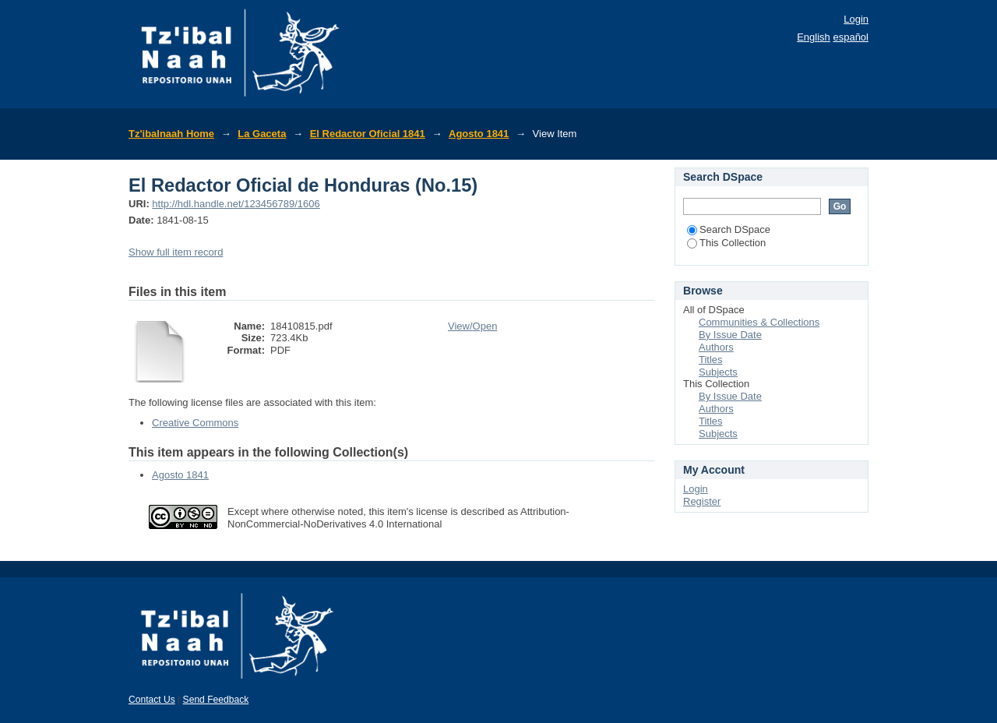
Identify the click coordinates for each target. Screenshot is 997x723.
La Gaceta (262, 133)
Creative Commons (195, 423)
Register (701, 501)
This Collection (726, 243)
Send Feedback (216, 699)
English (813, 37)
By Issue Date (730, 334)
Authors (716, 347)
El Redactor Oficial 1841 (367, 133)
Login (856, 19)
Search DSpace (728, 229)
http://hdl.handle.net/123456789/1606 (235, 204)
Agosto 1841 (479, 133)
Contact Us (152, 699)
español (850, 37)
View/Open (472, 326)
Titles (711, 359)
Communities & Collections (759, 322)
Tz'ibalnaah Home (171, 133)
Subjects (718, 372)
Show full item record (176, 252)
